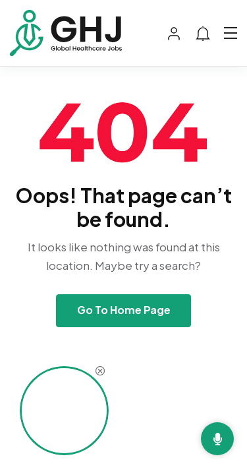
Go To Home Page (124, 310)
